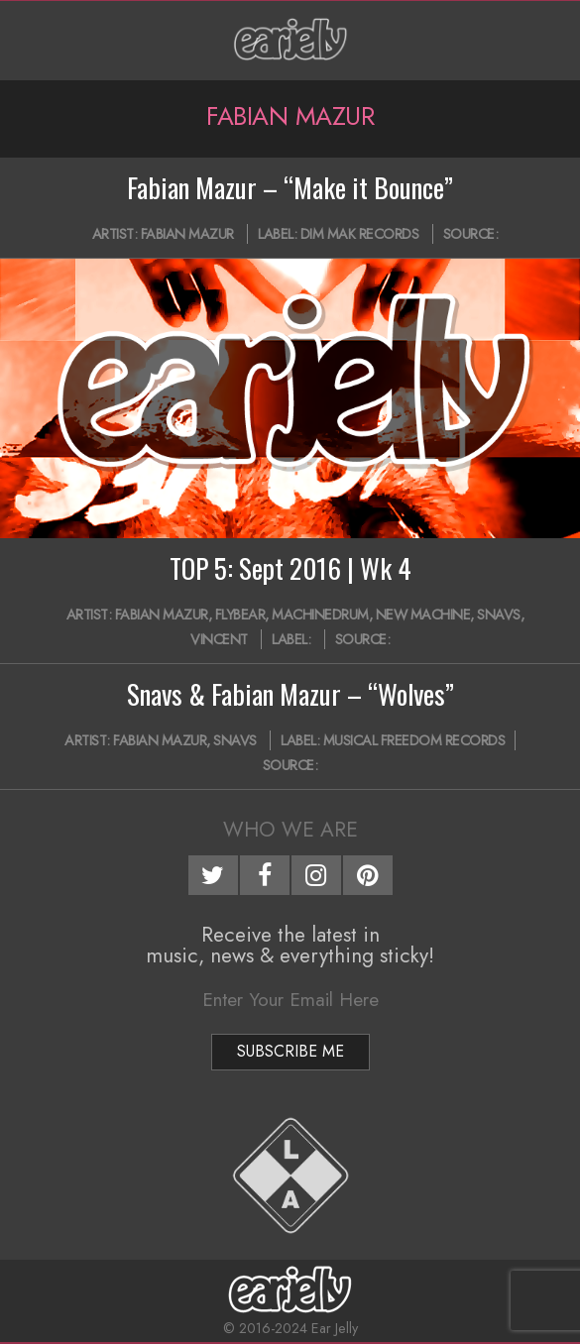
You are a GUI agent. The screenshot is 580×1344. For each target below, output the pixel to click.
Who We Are (290, 829)
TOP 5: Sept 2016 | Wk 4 (290, 568)
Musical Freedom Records (414, 740)
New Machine (423, 614)
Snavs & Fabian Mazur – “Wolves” (290, 694)
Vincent (219, 639)
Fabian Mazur (187, 234)
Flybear (240, 614)
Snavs (499, 614)
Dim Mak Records (359, 234)
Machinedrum (320, 614)
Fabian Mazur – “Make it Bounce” (290, 187)
